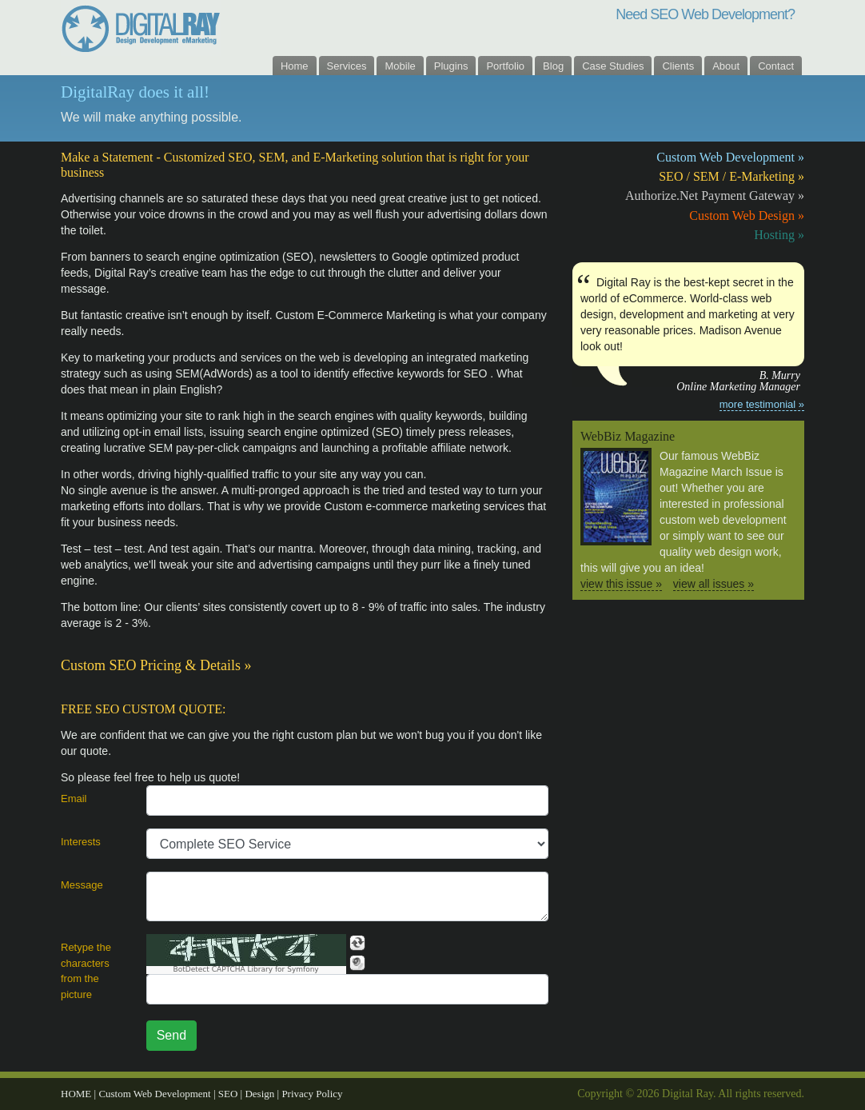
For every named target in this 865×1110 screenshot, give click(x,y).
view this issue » (621, 583)
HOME (77, 1094)
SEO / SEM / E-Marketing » (731, 176)
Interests (81, 842)
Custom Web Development (155, 1094)
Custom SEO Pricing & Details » (156, 665)
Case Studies (613, 66)
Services (347, 66)
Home (295, 66)
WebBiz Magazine (627, 436)
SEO (229, 1094)
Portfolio (505, 66)
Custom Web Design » (746, 215)
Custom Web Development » (730, 157)
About (725, 66)
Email (74, 799)
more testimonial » (762, 404)
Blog (553, 66)
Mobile (400, 66)
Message (82, 885)
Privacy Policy (311, 1094)
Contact (776, 66)
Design (261, 1094)
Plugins (451, 66)
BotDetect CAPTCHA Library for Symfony (246, 969)
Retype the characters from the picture (86, 970)
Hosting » (779, 235)
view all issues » (713, 583)
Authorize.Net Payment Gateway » (714, 195)
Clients (678, 66)
